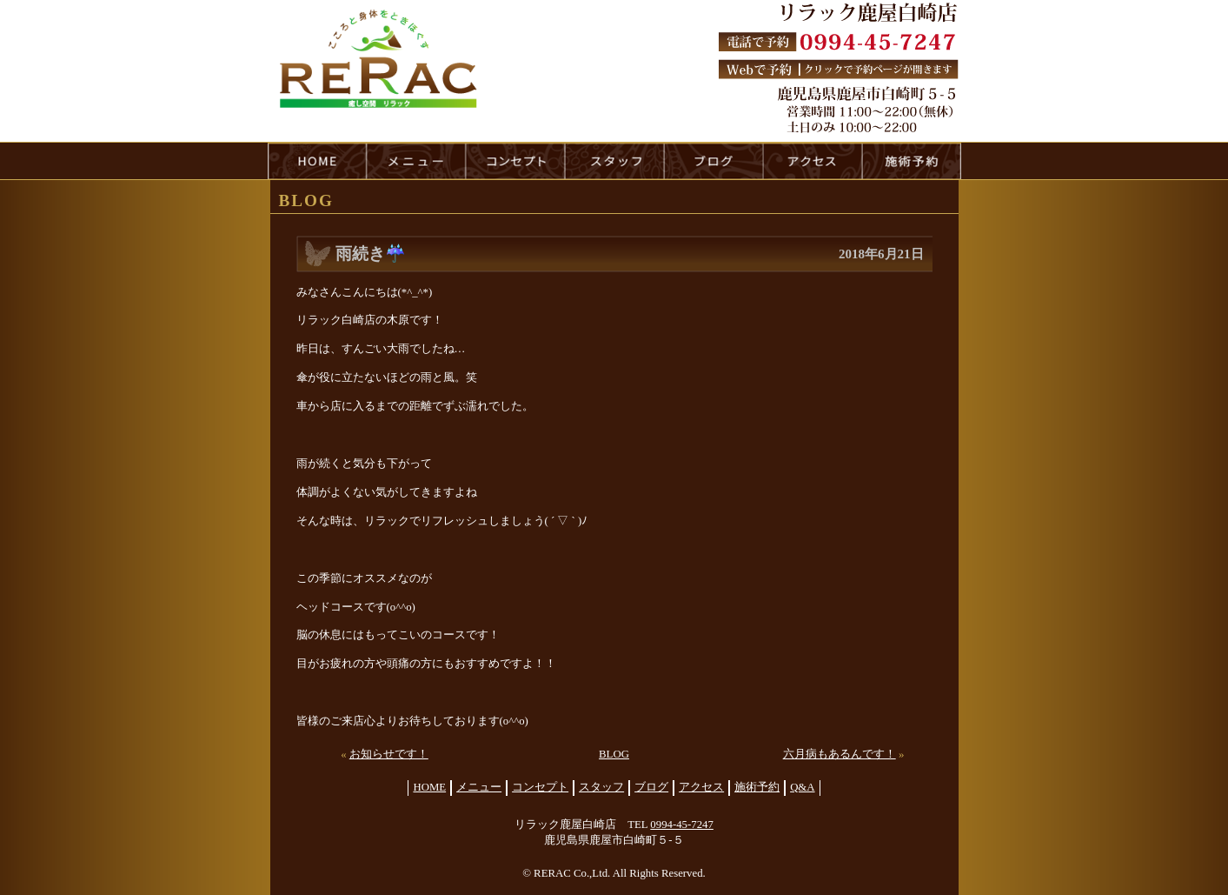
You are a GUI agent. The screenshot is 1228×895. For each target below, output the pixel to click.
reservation (911, 161)
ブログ (651, 787)
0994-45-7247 (682, 824)
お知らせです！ (388, 754)
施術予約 (757, 787)
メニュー (478, 787)
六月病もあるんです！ (839, 754)
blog (713, 161)
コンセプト (540, 787)
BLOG (614, 754)
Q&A (802, 787)
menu (416, 161)
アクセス (701, 787)
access (812, 161)
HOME (317, 161)
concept (515, 161)
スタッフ (601, 787)
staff (614, 161)
